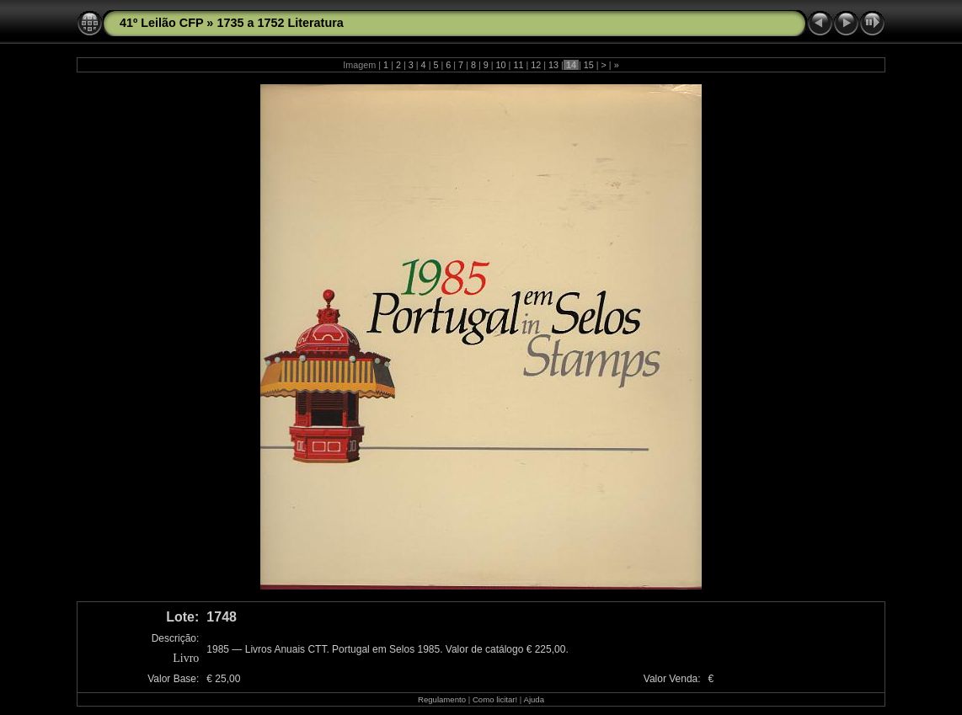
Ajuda (533, 699)
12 (535, 65)
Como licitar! (495, 699)
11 (518, 65)
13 (553, 65)
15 (588, 65)
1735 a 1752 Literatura (279, 22)
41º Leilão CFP (161, 22)
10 (501, 65)
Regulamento (442, 699)
